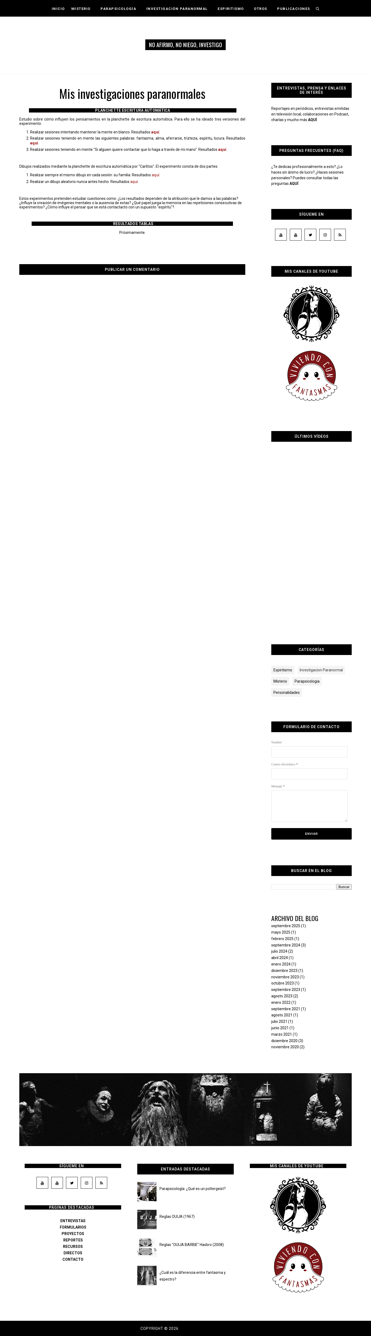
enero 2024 (281, 964)
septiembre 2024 (285, 945)
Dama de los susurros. (205, 1328)
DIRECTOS (73, 1253)
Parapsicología (120, 9)
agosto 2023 (281, 996)
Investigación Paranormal (179, 9)
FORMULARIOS (73, 1227)
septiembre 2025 (285, 926)
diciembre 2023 (284, 970)
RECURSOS (73, 1246)
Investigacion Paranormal (321, 670)
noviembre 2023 (285, 977)
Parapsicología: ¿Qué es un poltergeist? (192, 1189)
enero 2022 (281, 1002)
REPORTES (73, 1240)
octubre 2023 (282, 983)
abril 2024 (279, 958)
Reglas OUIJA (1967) (177, 1216)
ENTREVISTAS (73, 1221)
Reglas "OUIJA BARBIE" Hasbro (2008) (191, 1245)
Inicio (58, 9)
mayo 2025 (280, 932)
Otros (262, 9)
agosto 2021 (281, 1015)
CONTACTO (72, 1259)
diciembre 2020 (284, 1041)
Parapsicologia (307, 681)
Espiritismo (232, 9)
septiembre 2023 (285, 989)
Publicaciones (293, 9)
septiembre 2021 (285, 1009)
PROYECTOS (73, 1234)
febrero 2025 (282, 939)
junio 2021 (280, 1028)
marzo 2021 (281, 1034)
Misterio (82, 9)
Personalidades (286, 692)
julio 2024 (279, 951)
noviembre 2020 (285, 1047)
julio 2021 (279, 1021)
